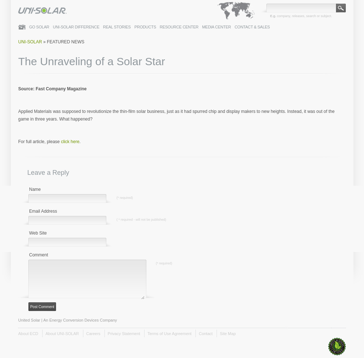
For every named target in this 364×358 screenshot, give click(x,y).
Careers (93, 333)
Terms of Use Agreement (169, 333)
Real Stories (117, 27)
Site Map (228, 333)
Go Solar (39, 27)
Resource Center (179, 27)
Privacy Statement (124, 333)
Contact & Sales (252, 27)
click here (70, 141)
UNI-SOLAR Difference (76, 27)
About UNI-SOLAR (62, 333)
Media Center (216, 27)
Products (145, 27)
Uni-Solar (30, 41)
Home (21, 27)
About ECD (28, 333)
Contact (206, 333)
